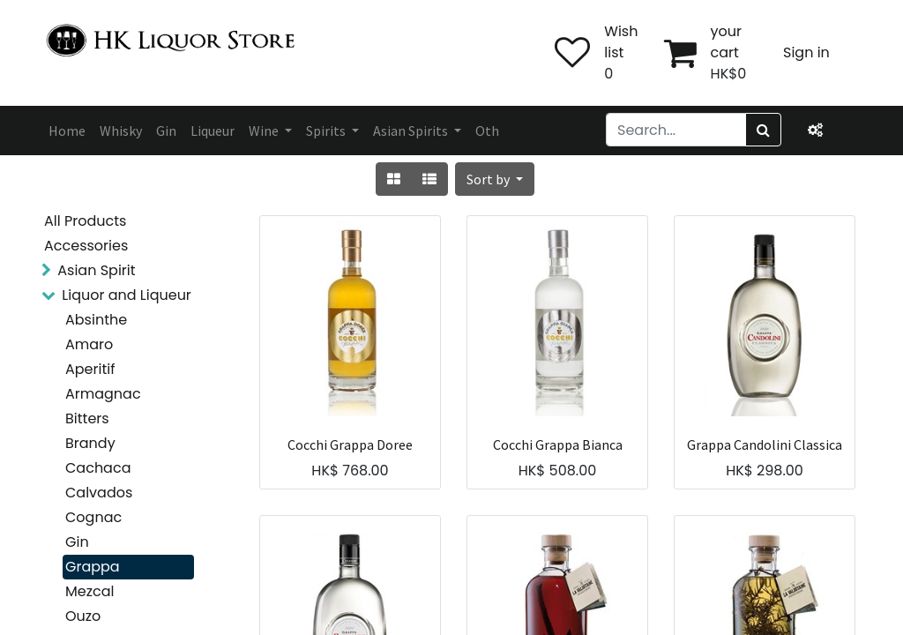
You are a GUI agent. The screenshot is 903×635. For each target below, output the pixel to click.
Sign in (806, 52)
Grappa (92, 567)
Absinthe (96, 320)
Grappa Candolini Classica (764, 445)
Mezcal (89, 591)
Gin (77, 542)
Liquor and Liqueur (126, 295)
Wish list (621, 42)
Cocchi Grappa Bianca (558, 445)
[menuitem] (67, 130)
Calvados (98, 492)
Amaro (89, 344)
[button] (494, 179)
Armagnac (103, 394)
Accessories (86, 245)
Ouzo (83, 616)
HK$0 (729, 74)
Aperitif (90, 369)
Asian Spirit (96, 270)
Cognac (93, 517)
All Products (85, 221)
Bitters (87, 418)
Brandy (90, 443)
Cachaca (98, 468)
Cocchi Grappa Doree (350, 445)
